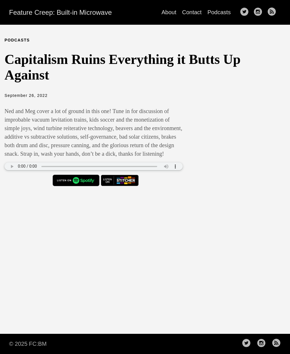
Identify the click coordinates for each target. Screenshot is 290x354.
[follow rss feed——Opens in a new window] (273, 12)
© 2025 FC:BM (28, 344)
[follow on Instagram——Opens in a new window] (259, 12)
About (168, 12)
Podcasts (219, 12)
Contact (192, 12)
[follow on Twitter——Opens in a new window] (246, 12)
